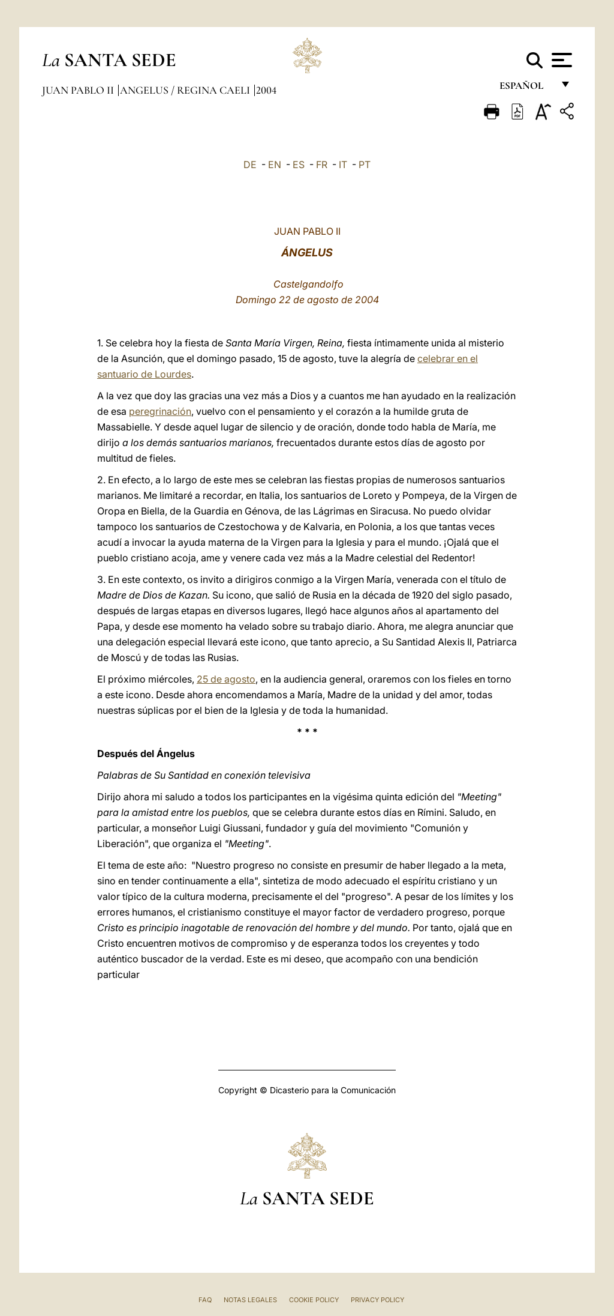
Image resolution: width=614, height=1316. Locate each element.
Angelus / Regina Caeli (186, 90)
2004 (266, 90)
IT (343, 164)
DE (250, 164)
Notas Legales (250, 1300)
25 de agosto (226, 679)
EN (274, 164)
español (526, 88)
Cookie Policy (314, 1300)
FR (321, 164)
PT (365, 164)
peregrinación (160, 411)
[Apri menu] (560, 60)
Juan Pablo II (79, 90)
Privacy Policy (377, 1300)
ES (299, 164)
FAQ (205, 1300)
